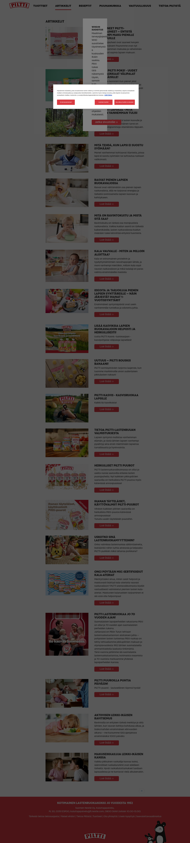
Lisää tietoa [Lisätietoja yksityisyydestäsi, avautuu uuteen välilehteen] (108, 95)
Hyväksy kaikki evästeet (125, 102)
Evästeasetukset (66, 102)
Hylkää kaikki (103, 102)
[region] (96, 96)
